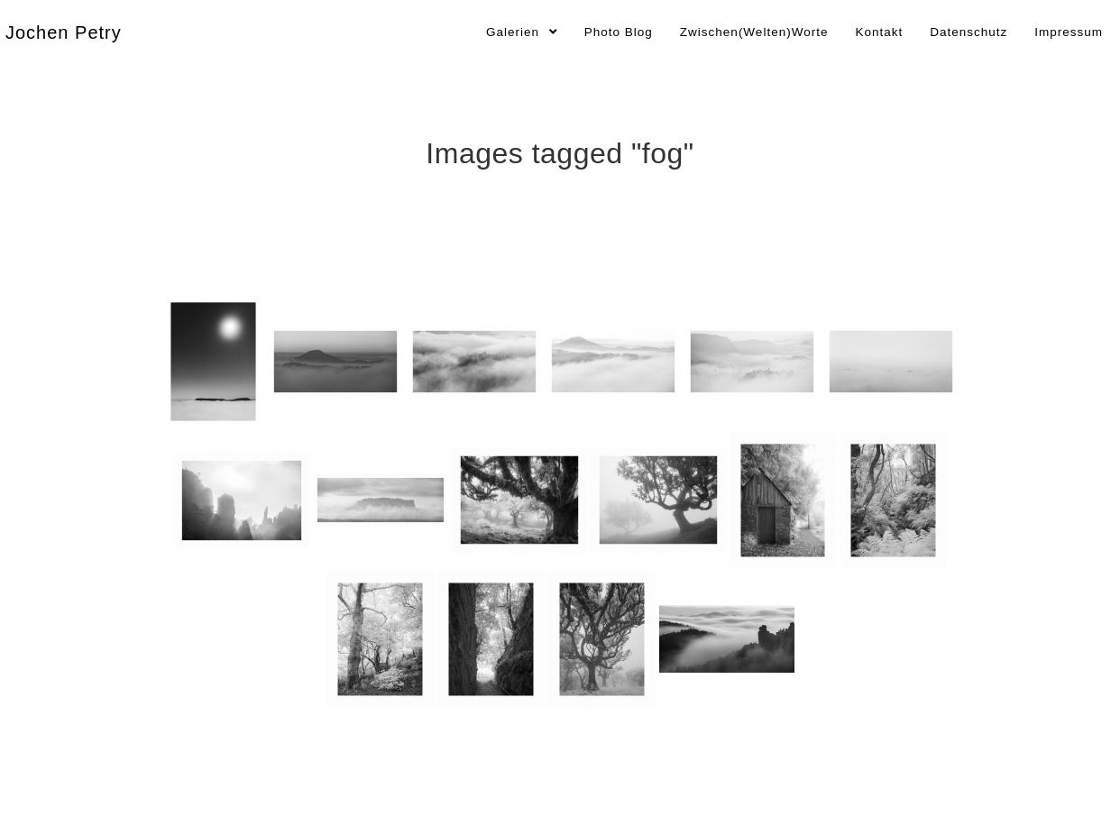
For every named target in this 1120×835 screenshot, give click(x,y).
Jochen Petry (63, 32)
